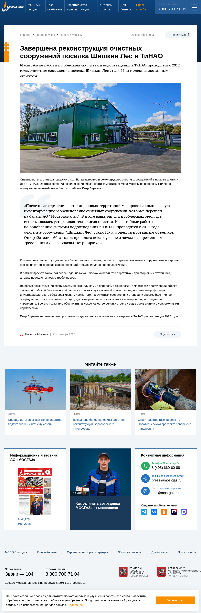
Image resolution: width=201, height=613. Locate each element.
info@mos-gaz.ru (165, 493)
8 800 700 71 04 (171, 9)
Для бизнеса (160, 552)
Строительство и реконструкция (87, 552)
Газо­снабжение (47, 552)
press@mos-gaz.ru (167, 480)
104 (29, 574)
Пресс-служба (187, 552)
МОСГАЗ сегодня (16, 552)
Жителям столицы (129, 552)
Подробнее (75, 605)
